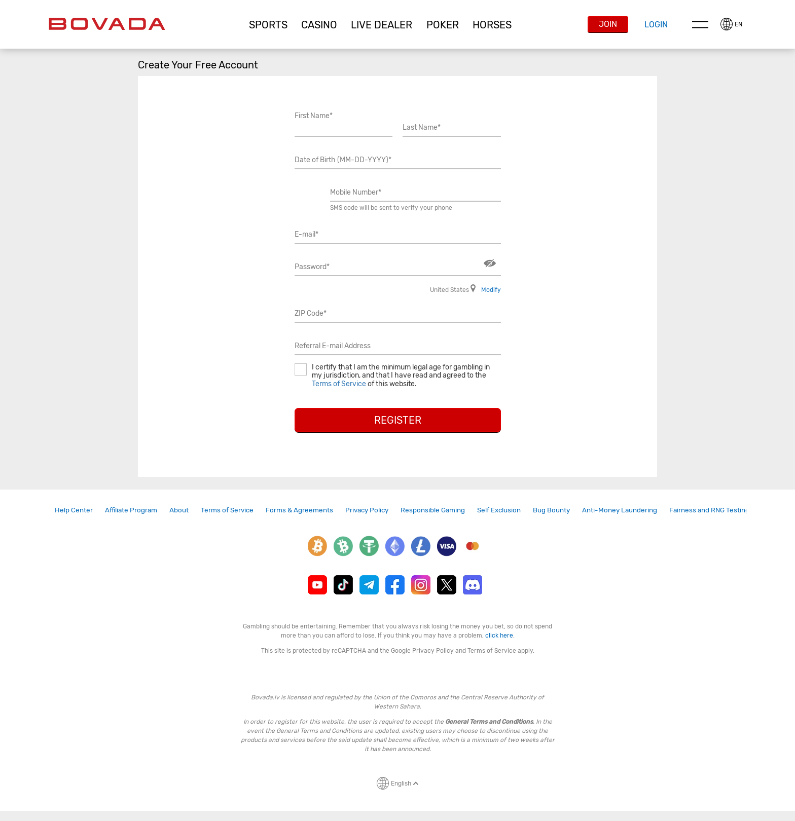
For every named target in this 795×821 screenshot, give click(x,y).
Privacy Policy (366, 510)
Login (656, 24)
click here (499, 635)
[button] (268, 24)
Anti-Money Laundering (619, 510)
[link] (74, 510)
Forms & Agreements (299, 510)
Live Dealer (381, 25)
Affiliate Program (131, 510)
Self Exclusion (499, 510)
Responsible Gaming (433, 510)
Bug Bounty (551, 510)
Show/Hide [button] (490, 263)
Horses (492, 25)
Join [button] (608, 24)
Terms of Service (339, 384)
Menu (700, 24)
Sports (268, 25)
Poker (442, 25)
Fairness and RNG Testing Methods (724, 510)
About (179, 510)
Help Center (74, 510)
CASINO (319, 25)
